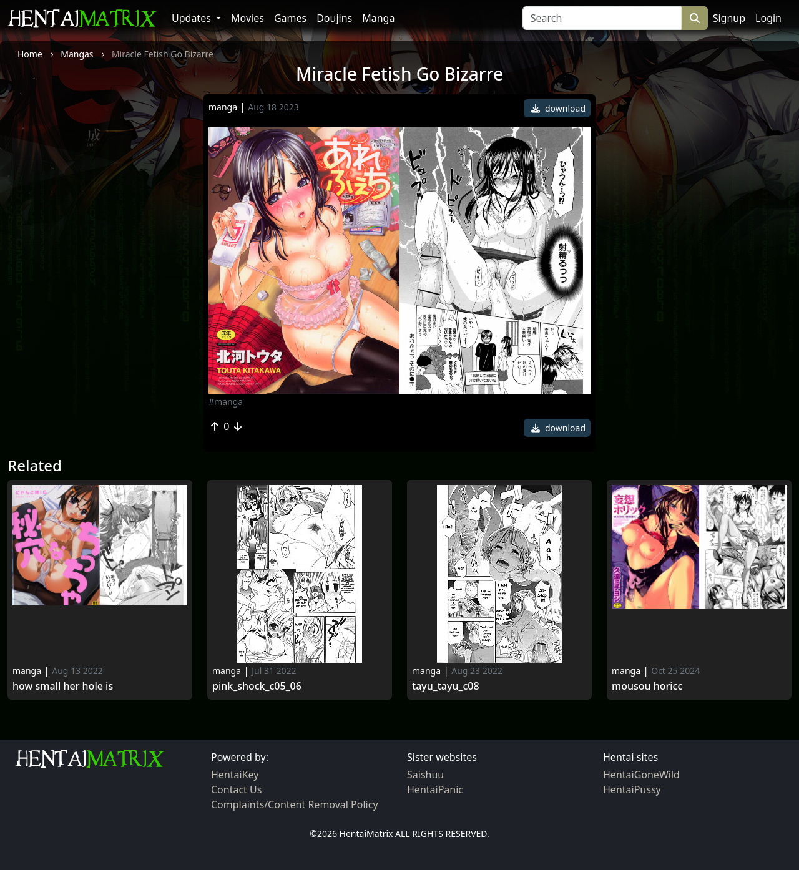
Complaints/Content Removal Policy (294, 804)
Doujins (334, 18)
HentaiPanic (435, 789)
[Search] (602, 18)
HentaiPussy (632, 789)
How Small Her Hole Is (62, 686)
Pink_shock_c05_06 (256, 686)
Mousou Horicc (647, 686)
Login (768, 18)
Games (290, 18)
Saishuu (425, 774)
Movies (247, 18)
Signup (729, 18)
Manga (378, 18)
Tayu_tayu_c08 (445, 686)
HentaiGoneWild (641, 774)
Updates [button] (192, 18)
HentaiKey (234, 774)
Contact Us (236, 789)
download (558, 108)
